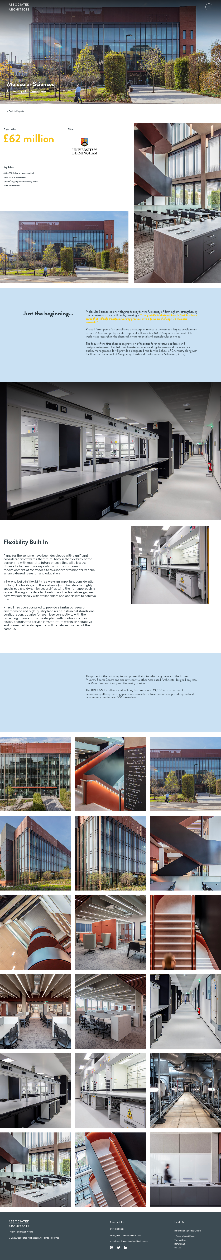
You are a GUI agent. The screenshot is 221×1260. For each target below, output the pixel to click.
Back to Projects (16, 111)
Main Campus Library (103, 683)
